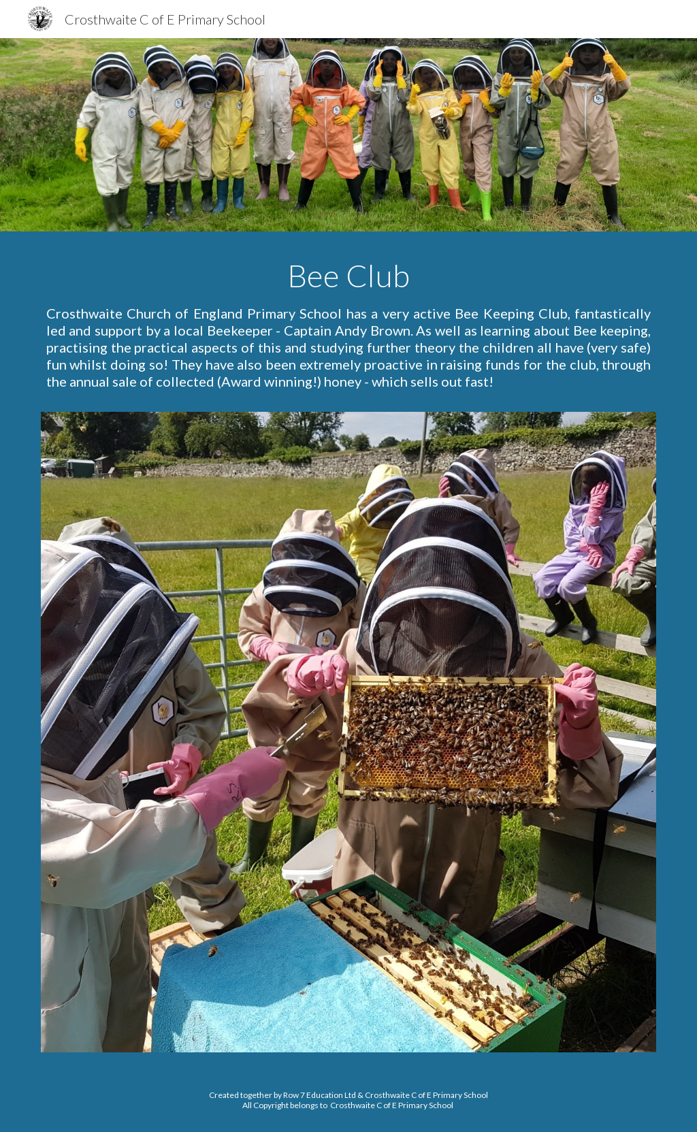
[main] (349, 330)
